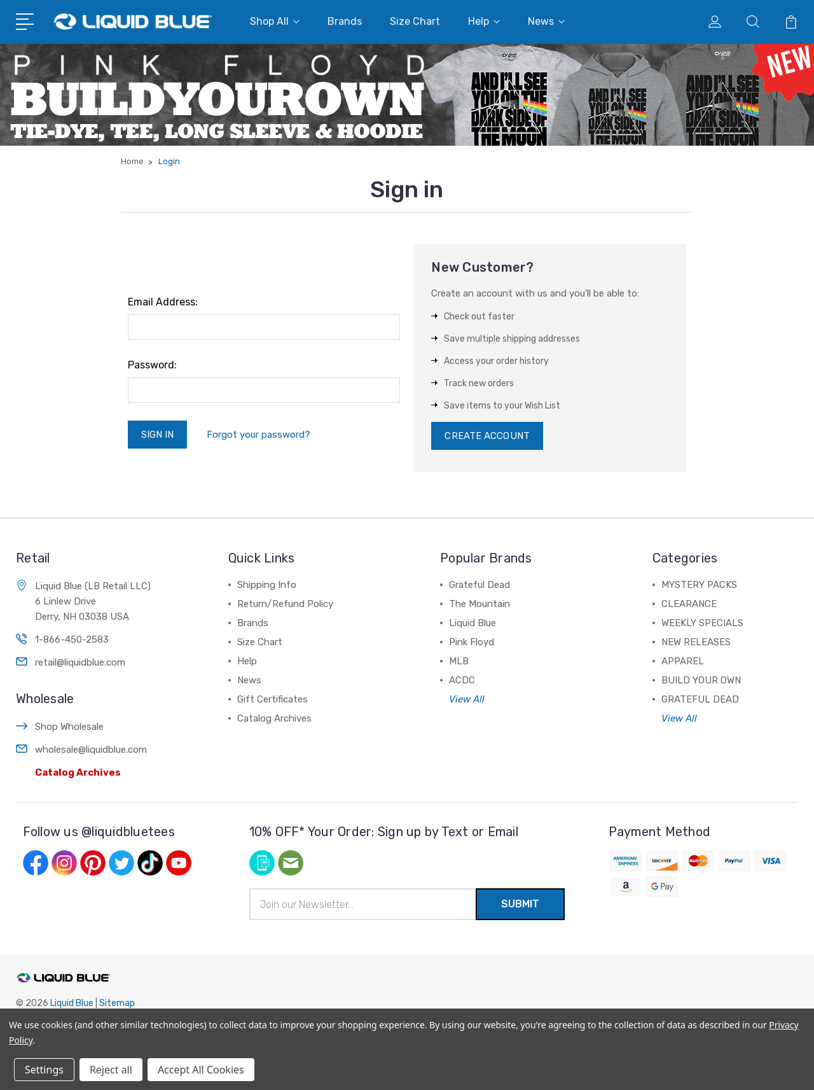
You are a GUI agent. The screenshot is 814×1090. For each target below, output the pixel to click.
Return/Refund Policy (285, 604)
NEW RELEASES (696, 642)
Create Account (487, 436)
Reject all (111, 1070)
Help (484, 21)
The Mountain (479, 604)
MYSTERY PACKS (699, 584)
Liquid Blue (472, 623)
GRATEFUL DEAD (700, 699)
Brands (345, 21)
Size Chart (415, 21)
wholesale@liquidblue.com (91, 749)
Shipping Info (266, 584)
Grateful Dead (479, 584)
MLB (459, 661)
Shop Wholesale (69, 726)
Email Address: (163, 302)
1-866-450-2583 (72, 639)
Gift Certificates (272, 699)
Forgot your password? (258, 434)
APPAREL (682, 661)
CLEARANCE (689, 604)
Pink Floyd (471, 642)
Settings (44, 1070)
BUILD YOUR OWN (701, 680)
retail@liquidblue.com (80, 662)
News (546, 21)
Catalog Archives (78, 772)
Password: (152, 365)
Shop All (275, 21)
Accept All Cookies (201, 1070)
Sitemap (117, 1003)
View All (467, 699)
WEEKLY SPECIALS (702, 623)
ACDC (462, 680)
